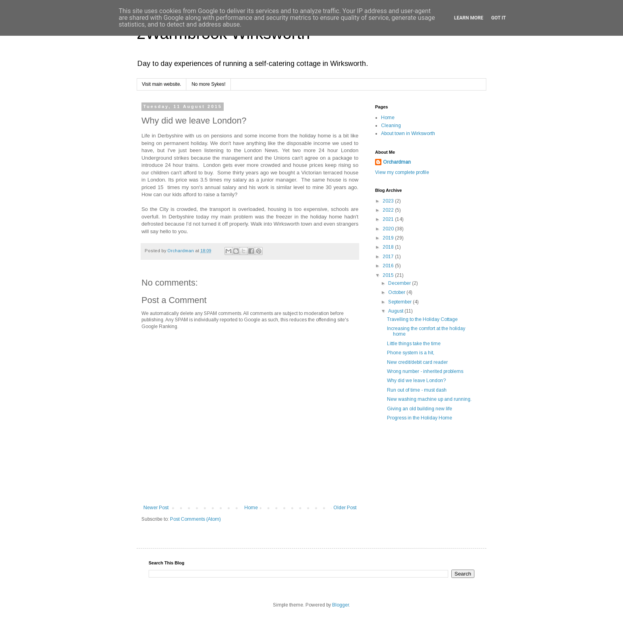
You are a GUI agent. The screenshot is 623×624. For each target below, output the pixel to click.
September (400, 302)
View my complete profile (402, 172)
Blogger (340, 605)
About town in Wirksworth (408, 133)
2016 (389, 266)
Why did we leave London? (416, 380)
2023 (389, 201)
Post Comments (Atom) (195, 519)
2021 (389, 219)
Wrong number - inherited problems (425, 371)
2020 (389, 229)
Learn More (469, 18)
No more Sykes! (208, 84)
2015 (389, 275)
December (400, 283)
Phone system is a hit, (410, 352)
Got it (498, 18)
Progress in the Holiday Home (419, 418)
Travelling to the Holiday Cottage (422, 319)
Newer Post (155, 507)
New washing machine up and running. (429, 399)
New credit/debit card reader (417, 362)
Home (251, 507)
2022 (389, 210)
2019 (389, 238)
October (397, 292)
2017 (389, 256)
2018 (389, 247)
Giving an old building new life (419, 408)
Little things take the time (414, 343)
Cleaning (391, 125)
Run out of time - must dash (417, 390)
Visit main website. (161, 84)
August (396, 311)
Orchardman (397, 162)
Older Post (344, 507)
